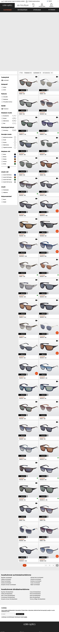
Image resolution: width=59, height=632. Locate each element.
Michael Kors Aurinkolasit (37, 535)
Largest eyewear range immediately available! (14, 1)
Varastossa (5, 57)
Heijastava (5, 150)
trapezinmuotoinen (9, 105)
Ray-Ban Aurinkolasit (6, 535)
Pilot (9, 81)
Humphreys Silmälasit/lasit (8, 555)
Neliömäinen (9, 78)
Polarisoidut (5, 147)
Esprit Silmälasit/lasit (35, 553)
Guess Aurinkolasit (35, 540)
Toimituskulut (23, 594)
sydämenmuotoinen (9, 95)
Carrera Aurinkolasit (6, 540)
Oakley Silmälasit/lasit (6, 551)
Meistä (2, 590)
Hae (33, 6)
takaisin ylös (54, 623)
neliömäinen (9, 103)
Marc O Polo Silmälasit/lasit (8, 553)
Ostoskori (51, 6)
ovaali (9, 97)
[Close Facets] (8, 30)
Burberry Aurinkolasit (36, 538)
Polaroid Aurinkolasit (36, 537)
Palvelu (22, 590)
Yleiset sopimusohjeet (6, 623)
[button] (7, 5)
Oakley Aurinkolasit (6, 537)
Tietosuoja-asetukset (6, 592)
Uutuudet (5, 54)
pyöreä (9, 76)
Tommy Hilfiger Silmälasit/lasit (37, 556)
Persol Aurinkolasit (6, 538)
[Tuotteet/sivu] (48, 30)
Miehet (4, 45)
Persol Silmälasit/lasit (35, 551)
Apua (40, 590)
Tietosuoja (15, 623)
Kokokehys (9, 88)
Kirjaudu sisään (42, 6)
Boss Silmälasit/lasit (35, 555)
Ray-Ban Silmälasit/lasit (7, 549)
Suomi (50, 1)
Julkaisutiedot (4, 624)
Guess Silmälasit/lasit (35, 549)
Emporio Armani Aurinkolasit (8, 542)
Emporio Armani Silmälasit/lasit (9, 556)
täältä (25, 574)
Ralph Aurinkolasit (35, 542)
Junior (4, 47)
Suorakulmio (9, 73)
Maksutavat (23, 592)
